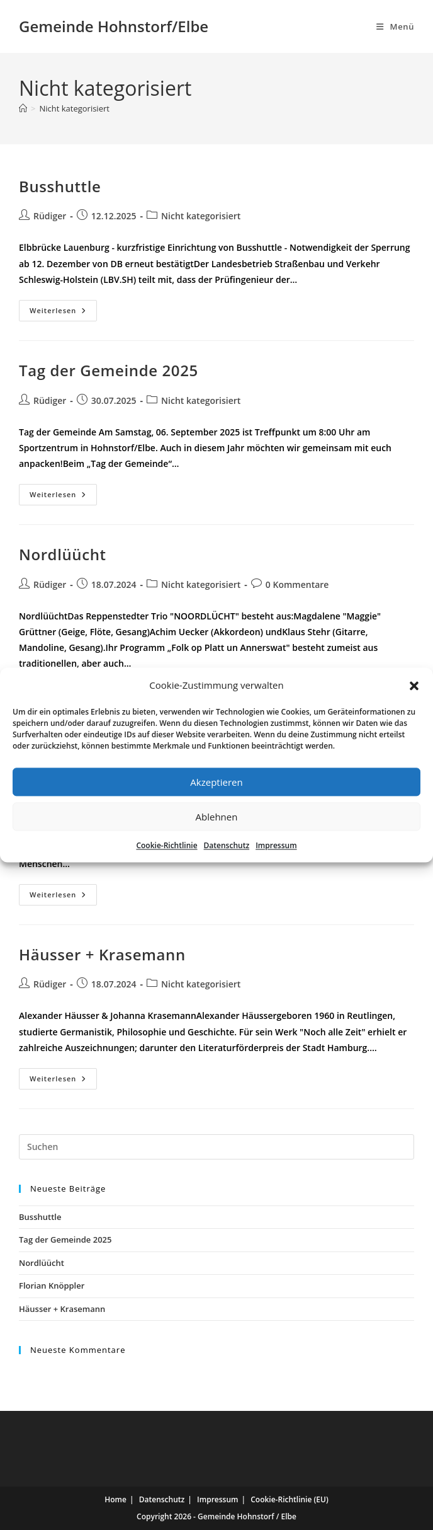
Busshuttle (60, 186)
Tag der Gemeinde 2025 (108, 370)
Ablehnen (217, 816)
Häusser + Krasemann (102, 954)
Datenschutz (227, 845)
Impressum (276, 845)
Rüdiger (49, 216)
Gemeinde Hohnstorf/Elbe (113, 26)
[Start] (23, 108)
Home (115, 1499)
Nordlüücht (62, 554)
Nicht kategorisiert (74, 108)
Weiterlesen (63, 310)
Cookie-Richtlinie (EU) (289, 1499)
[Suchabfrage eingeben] (216, 1146)
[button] (414, 685)
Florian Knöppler (51, 1285)
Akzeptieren (216, 782)
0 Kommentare (297, 584)
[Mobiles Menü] (395, 26)
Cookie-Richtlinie (166, 845)
